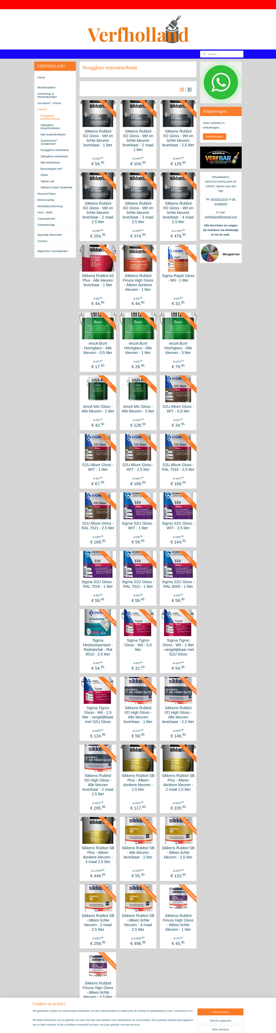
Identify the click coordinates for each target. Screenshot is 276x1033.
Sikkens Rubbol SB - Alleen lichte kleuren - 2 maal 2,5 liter (97, 922)
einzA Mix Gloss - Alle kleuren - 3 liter (138, 408)
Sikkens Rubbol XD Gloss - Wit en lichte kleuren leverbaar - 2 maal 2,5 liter (97, 212)
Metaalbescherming (49, 206)
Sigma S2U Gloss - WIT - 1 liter (138, 525)
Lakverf (42, 109)
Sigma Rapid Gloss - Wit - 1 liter (178, 278)
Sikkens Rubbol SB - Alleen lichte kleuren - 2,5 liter (178, 852)
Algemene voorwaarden (52, 251)
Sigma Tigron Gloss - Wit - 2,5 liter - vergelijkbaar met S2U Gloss (97, 715)
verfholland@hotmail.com (221, 216)
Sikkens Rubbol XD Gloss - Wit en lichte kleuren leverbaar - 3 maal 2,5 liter (137, 212)
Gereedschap (46, 224)
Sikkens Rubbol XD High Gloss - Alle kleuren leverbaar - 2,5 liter (178, 715)
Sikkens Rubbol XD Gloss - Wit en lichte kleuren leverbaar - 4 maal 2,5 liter (178, 212)
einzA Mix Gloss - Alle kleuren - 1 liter (97, 408)
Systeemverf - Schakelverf (49, 142)
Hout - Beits (44, 212)
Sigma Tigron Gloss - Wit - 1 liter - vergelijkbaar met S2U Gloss (178, 647)
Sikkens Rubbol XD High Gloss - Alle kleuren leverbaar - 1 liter (138, 715)
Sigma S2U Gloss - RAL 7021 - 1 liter (138, 584)
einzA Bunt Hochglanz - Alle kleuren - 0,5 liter (98, 348)
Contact (42, 241)
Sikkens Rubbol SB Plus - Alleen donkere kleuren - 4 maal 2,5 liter (97, 855)
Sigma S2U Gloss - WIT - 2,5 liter (178, 525)
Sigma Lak (47, 181)
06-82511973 (219, 199)
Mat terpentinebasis (53, 134)
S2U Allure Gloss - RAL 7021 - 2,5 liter (97, 525)
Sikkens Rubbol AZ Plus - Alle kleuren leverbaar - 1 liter (98, 280)
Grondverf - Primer (49, 103)
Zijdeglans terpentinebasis (50, 126)
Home (41, 77)
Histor (44, 174)
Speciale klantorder (49, 234)
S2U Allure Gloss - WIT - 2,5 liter (138, 467)
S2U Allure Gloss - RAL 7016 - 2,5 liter (178, 467)
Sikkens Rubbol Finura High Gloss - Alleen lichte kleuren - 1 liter (178, 922)
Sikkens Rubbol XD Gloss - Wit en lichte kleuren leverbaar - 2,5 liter (178, 138)
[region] (113, 1017)
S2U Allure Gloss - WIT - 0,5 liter (178, 408)
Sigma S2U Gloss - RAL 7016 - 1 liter (97, 584)
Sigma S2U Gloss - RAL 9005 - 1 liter (178, 584)
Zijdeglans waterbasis (54, 156)
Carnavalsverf (46, 218)
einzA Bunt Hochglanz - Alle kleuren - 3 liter (178, 348)
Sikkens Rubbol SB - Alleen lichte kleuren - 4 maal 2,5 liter (138, 922)
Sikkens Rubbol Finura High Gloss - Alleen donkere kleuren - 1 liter (138, 283)
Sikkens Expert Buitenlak (56, 187)
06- (234, 199)
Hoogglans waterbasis (54, 150)
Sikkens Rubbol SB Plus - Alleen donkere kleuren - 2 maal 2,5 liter (178, 782)
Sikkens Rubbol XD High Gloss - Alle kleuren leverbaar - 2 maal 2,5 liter (97, 784)
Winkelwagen (214, 136)
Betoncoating (45, 199)
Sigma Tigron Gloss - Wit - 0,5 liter (138, 645)
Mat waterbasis (50, 162)
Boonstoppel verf (51, 168)
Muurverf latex (46, 193)
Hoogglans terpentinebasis (50, 117)
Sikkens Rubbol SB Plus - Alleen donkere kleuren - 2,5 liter (138, 782)
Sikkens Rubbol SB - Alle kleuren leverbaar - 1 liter (138, 852)
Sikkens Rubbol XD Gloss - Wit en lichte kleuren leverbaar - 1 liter (98, 138)
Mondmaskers (46, 87)
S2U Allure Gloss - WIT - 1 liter (97, 467)
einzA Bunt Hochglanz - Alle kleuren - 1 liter (138, 348)
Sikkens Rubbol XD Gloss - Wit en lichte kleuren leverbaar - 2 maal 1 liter (137, 140)
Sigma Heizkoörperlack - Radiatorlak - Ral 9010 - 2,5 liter (98, 647)
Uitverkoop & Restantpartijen (47, 95)
